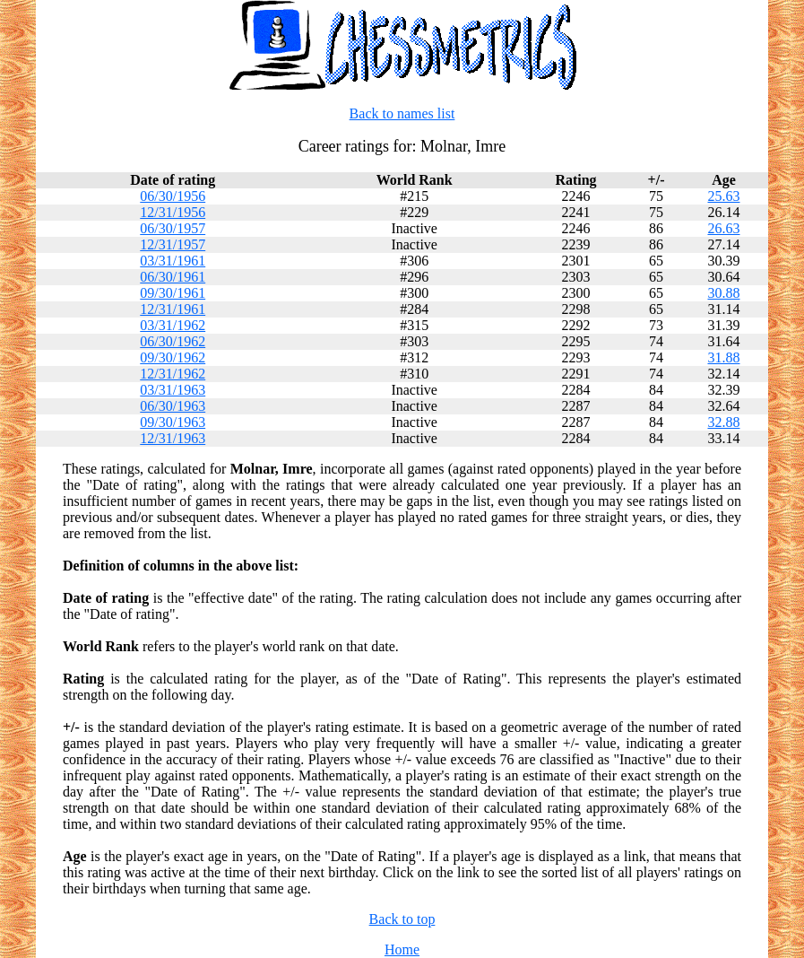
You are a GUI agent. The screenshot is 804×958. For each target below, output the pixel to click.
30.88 (723, 292)
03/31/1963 (172, 389)
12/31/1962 (172, 373)
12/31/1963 (172, 438)
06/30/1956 (172, 196)
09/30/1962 (172, 357)
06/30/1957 (172, 228)
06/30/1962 (172, 341)
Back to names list (402, 113)
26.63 (723, 228)
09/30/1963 (172, 422)
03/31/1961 (172, 260)
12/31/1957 (172, 244)
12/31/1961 (172, 309)
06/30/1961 (172, 276)
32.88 (723, 422)
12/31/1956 (172, 212)
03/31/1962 (172, 325)
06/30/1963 (172, 406)
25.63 (723, 196)
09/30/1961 (172, 292)
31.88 (723, 357)
